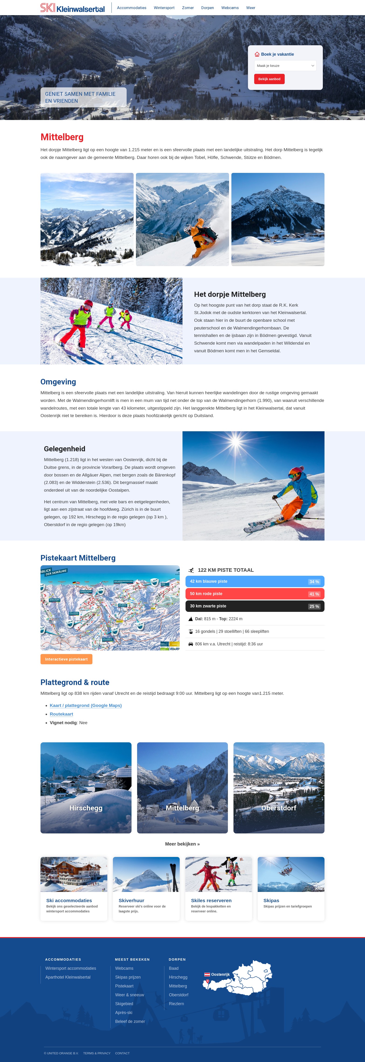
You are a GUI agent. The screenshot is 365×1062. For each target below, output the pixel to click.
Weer (250, 7)
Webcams (230, 7)
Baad (174, 968)
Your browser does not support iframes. (285, 67)
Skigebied (124, 1003)
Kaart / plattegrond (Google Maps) (86, 705)
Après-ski (123, 1012)
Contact (122, 1053)
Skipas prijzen (128, 977)
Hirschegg (178, 977)
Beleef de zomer (130, 1021)
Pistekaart (124, 986)
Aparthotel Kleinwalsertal (68, 977)
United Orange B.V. (62, 1053)
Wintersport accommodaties (70, 968)
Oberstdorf (178, 995)
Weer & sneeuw (129, 995)
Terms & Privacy (97, 1053)
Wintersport (164, 7)
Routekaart (61, 714)
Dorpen (207, 7)
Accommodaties (131, 7)
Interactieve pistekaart (66, 659)
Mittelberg (178, 986)
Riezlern (176, 1003)
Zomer (188, 7)
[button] (87, 219)
